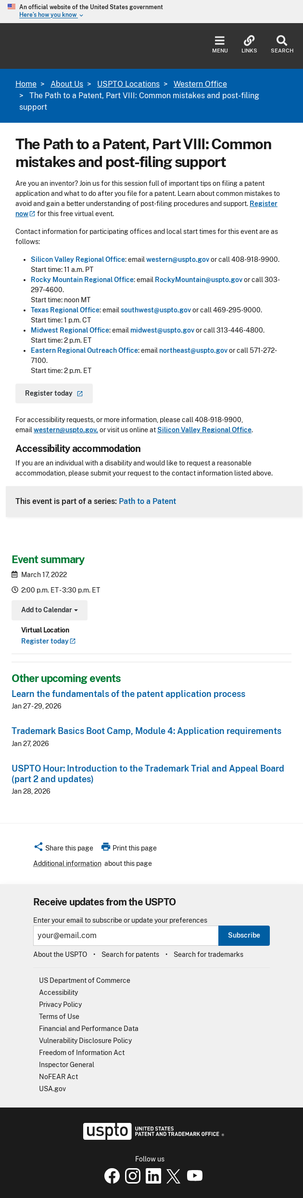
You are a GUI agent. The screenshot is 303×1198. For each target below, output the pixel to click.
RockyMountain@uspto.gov (198, 279)
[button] (63, 849)
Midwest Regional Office (70, 330)
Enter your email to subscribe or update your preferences (120, 920)
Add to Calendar (48, 611)
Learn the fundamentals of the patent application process (128, 694)
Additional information (67, 863)
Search (282, 44)
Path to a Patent (147, 501)
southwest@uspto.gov (156, 310)
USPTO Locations (128, 84)
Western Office (200, 84)
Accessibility (58, 992)
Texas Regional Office (65, 310)
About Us (66, 84)
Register (48, 641)
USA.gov (52, 1089)
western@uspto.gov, (66, 430)
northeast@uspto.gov (193, 350)
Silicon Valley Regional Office (78, 259)
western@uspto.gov (177, 259)
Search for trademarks (208, 954)
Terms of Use (59, 1016)
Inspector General (66, 1065)
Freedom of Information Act (82, 1052)
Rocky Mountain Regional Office (82, 279)
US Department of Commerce (84, 980)
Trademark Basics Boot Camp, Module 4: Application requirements (146, 731)
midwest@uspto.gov (162, 330)
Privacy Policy (60, 1004)
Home (26, 84)
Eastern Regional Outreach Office (84, 350)
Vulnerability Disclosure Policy (85, 1040)
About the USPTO (60, 954)
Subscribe (244, 935)
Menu (220, 44)
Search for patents (130, 954)
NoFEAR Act (58, 1077)
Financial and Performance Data (89, 1028)
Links (249, 44)
